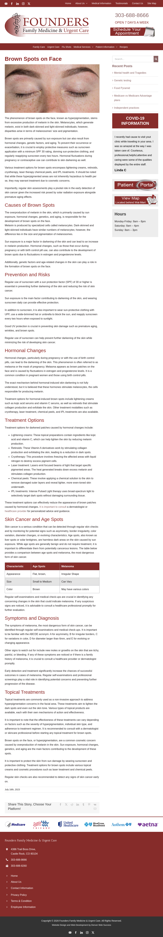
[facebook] (75, 932)
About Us (16, 882)
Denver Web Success (101, 925)
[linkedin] (81, 932)
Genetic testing (122, 80)
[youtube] (70, 932)
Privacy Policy (19, 895)
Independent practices (126, 107)
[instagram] (87, 932)
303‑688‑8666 (132, 15)
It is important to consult (52, 506)
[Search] (156, 59)
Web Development (79, 925)
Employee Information (23, 907)
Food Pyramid (122, 88)
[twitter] (93, 932)
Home (14, 875)
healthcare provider (16, 511)
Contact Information (22, 888)
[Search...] (133, 59)
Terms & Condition (21, 901)
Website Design (59, 925)
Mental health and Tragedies (130, 72)
